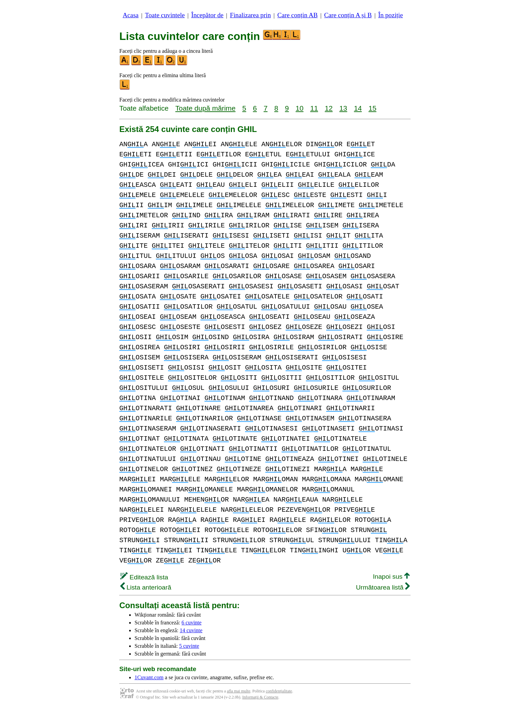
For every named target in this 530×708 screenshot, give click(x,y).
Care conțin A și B (348, 15)
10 (300, 108)
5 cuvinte (189, 646)
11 (314, 108)
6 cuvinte (191, 622)
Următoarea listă (383, 587)
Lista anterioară (145, 587)
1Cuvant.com (149, 677)
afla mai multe (238, 691)
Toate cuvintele (165, 15)
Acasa (131, 15)
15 (372, 108)
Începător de (207, 15)
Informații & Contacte (260, 697)
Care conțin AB (297, 15)
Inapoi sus (391, 576)
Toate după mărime (205, 108)
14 (358, 108)
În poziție (390, 15)
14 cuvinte (191, 630)
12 (329, 108)
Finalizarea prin (250, 15)
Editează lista (144, 577)
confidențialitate (279, 691)
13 (343, 108)
